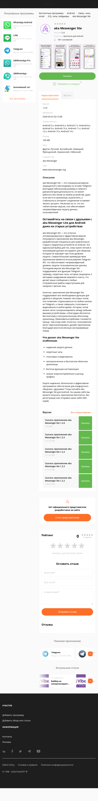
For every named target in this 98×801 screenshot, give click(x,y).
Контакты (7, 736)
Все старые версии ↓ (81, 412)
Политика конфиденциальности (57, 764)
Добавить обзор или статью (16, 720)
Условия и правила (27, 764)
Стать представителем (67, 517)
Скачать (67, 76)
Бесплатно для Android (73, 36)
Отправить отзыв (67, 611)
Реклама (6, 742)
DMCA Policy (8, 764)
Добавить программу (13, 715)
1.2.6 (59, 32)
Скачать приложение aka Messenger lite (58, 421)
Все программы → (19, 98)
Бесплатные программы (51, 13)
